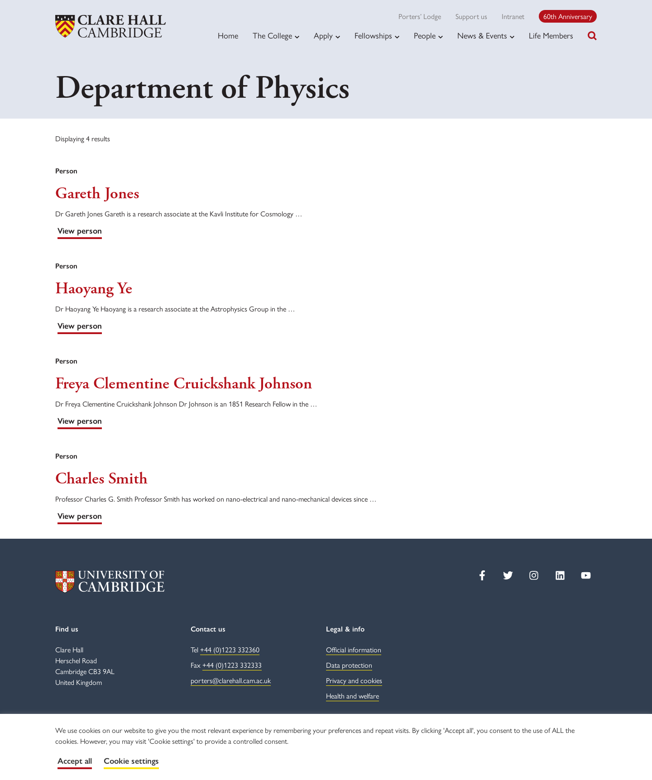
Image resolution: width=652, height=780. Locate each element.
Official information (353, 649)
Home (228, 35)
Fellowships (373, 35)
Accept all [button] (75, 761)
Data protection (349, 665)
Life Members (551, 35)
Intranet (513, 16)
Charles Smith (101, 479)
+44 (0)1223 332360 (229, 649)
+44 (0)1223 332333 (232, 665)
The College (272, 35)
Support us (471, 16)
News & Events (482, 35)
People (425, 35)
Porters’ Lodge (419, 16)
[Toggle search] (592, 35)
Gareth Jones (97, 193)
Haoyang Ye (93, 288)
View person (80, 231)
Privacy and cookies (354, 680)
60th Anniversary (567, 16)
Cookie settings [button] (131, 761)
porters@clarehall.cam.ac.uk (231, 680)
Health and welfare (352, 695)
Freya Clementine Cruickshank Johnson (183, 383)
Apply (323, 35)
